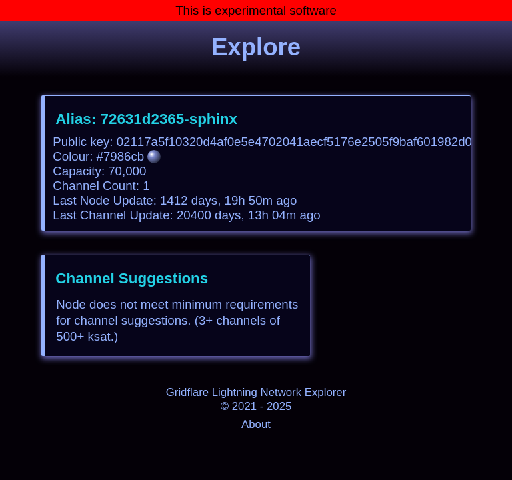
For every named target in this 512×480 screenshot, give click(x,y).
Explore (256, 47)
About (256, 424)
